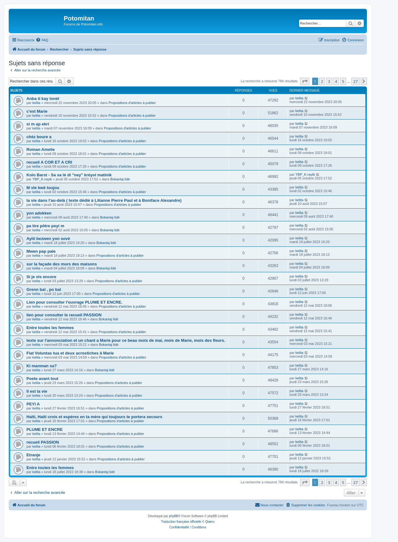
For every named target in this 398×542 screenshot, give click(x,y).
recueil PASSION (42, 442)
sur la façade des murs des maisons (61, 264)
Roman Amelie (40, 149)
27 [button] (355, 81)
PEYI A (33, 404)
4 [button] (336, 81)
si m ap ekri (37, 124)
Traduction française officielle (181, 521)
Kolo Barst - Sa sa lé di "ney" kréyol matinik (69, 175)
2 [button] (322, 81)
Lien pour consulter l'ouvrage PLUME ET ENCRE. (74, 302)
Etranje (33, 455)
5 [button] (343, 81)
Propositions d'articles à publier (132, 103)
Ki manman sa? (41, 366)
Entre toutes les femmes (50, 327)
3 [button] (329, 81)
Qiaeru (210, 521)
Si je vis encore (41, 276)
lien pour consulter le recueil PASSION (64, 315)
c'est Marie (37, 111)
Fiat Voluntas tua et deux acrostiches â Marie (70, 353)
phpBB (173, 516)
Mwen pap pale (41, 251)
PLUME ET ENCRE (44, 429)
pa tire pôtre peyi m (45, 226)
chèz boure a (39, 136)
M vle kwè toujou (42, 187)
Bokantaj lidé (120, 179)
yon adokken (39, 213)
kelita (36, 103)
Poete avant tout (42, 378)
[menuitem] (42, 40)
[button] (304, 81)
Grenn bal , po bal (43, 289)
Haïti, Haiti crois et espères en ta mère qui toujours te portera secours (94, 416)
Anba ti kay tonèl (42, 98)
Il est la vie (36, 391)
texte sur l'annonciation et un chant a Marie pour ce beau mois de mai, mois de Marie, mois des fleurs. (125, 340)
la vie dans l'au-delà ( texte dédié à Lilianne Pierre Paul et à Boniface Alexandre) (104, 200)
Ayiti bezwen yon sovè (48, 238)
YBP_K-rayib (42, 179)
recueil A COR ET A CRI (49, 162)
